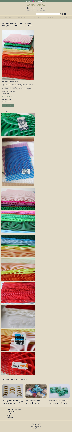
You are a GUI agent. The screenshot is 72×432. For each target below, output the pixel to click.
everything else (63, 17)
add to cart (8, 105)
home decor (8, 17)
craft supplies (6, 111)
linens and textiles (36, 17)
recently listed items (14, 409)
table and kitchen (21, 17)
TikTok (44, 1)
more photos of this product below (11, 82)
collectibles (50, 17)
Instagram (36, 1)
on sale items (11, 411)
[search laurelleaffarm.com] (62, 14)
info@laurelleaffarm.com (36, 428)
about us (10, 413)
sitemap (10, 418)
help (8, 416)
